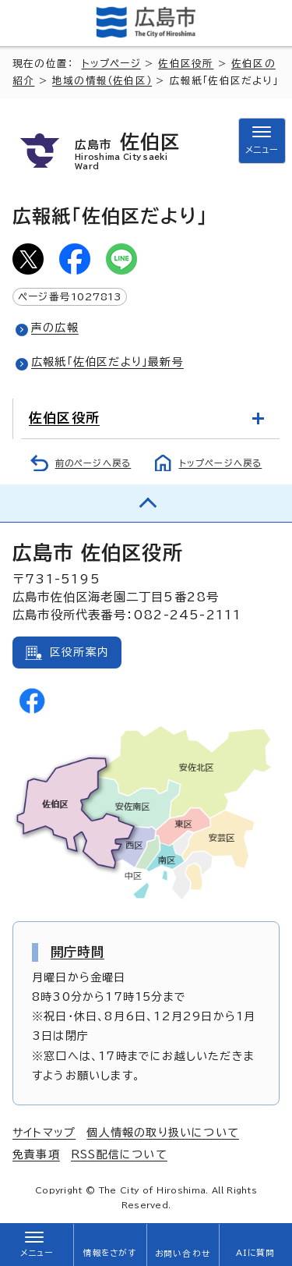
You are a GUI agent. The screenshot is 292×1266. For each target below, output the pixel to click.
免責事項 (36, 1154)
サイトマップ (44, 1132)
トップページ (111, 64)
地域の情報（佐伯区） (102, 81)
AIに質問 (256, 1253)
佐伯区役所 (185, 64)
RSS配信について (119, 1154)
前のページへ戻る (93, 463)
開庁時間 (77, 951)
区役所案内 (79, 652)
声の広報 (55, 327)
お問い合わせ (182, 1253)
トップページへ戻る (220, 463)
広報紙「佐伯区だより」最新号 (107, 361)
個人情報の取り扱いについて (162, 1132)
